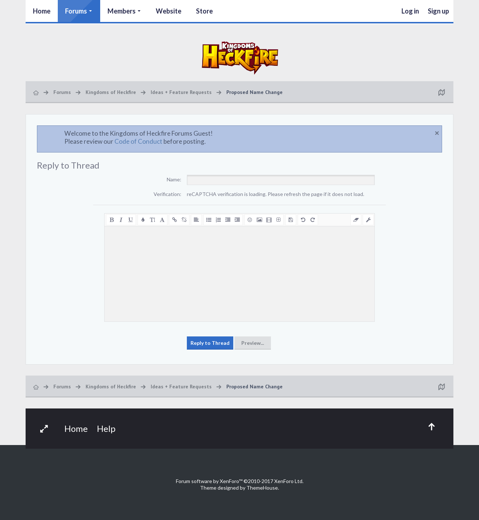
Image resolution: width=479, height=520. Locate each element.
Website (168, 11)
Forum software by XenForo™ (239, 481)
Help (106, 428)
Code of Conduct (138, 141)
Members (122, 11)
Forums (76, 11)
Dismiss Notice (437, 133)
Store (204, 11)
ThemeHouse (262, 488)
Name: (174, 179)
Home (41, 11)
